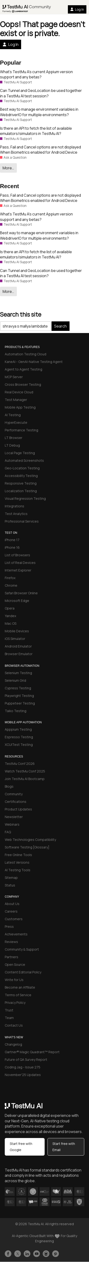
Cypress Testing (18, 688)
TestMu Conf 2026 (20, 763)
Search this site (20, 314)
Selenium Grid (15, 680)
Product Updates (18, 809)
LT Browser (13, 437)
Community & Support (22, 949)
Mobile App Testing (20, 407)
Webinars (12, 824)
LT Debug (12, 445)
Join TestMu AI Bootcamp (25, 778)
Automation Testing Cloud (25, 354)
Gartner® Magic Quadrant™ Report (32, 1052)
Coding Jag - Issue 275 (22, 1067)
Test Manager (16, 399)
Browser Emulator (19, 654)
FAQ (8, 832)
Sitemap (11, 877)
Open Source (15, 964)
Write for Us (14, 979)
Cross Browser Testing (23, 384)
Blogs (9, 786)
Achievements (16, 934)
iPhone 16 (12, 547)
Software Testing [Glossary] (27, 847)
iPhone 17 (12, 540)
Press (9, 926)
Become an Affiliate (20, 987)
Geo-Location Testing (22, 468)
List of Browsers (17, 555)
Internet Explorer (18, 570)
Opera (9, 608)
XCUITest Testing (19, 744)
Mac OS (10, 623)
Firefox (10, 578)
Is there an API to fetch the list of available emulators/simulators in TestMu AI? (36, 131)
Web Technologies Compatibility (30, 839)
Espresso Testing (19, 737)
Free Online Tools (18, 854)
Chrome (11, 585)
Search (60, 326)
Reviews (11, 941)
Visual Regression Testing (25, 498)
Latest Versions (17, 862)
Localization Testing (21, 491)
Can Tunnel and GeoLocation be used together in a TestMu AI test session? (41, 93)
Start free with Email (63, 1146)
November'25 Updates (23, 1074)
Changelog (13, 1044)
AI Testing (13, 415)
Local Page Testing (20, 453)
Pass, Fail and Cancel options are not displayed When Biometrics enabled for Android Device (40, 149)
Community (14, 794)
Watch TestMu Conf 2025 (25, 771)
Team (9, 1017)
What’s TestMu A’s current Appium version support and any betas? (36, 74)
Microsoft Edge (17, 600)
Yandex (10, 616)
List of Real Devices (20, 562)
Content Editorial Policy (23, 972)
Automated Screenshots (24, 460)
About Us (12, 903)
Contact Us (14, 1025)
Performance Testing (21, 430)
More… (8, 168)
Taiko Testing (15, 711)
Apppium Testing (18, 729)
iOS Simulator (15, 638)
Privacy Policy (15, 1002)
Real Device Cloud (19, 392)
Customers (14, 919)
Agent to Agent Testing (23, 369)
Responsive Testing (21, 483)
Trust (9, 1010)
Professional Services (22, 521)
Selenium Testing (18, 673)
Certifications (15, 801)
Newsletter (14, 816)
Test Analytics (16, 513)
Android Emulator (18, 646)
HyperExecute (16, 422)
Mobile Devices (17, 631)
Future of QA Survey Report (26, 1059)
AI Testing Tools (17, 870)
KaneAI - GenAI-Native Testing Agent (34, 361)
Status (10, 885)
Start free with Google (21, 1146)
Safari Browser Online (21, 593)
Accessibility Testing (21, 475)
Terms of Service (18, 995)
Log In (77, 9)
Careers (11, 911)
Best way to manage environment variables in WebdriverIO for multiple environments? (39, 112)
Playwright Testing (19, 695)
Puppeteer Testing (20, 703)
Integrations (14, 506)
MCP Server (14, 377)
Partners (11, 957)
